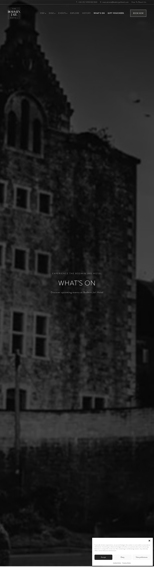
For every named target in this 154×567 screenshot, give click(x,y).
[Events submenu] (66, 13)
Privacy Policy (126, 563)
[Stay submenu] (45, 13)
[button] (149, 541)
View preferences (141, 557)
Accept (103, 557)
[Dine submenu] (54, 13)
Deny (122, 557)
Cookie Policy (117, 563)
